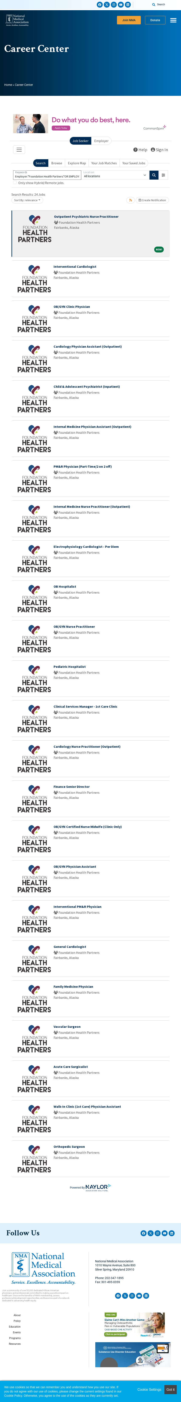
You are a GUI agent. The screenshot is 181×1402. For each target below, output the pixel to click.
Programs (15, 1338)
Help (140, 149)
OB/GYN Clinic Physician (72, 306)
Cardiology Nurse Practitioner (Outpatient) (87, 746)
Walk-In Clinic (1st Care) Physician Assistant (87, 1106)
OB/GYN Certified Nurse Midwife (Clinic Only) (88, 826)
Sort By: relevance (26, 200)
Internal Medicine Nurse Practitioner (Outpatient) (92, 506)
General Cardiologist (70, 946)
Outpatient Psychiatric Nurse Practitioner (86, 216)
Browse (56, 163)
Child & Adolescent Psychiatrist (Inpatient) (87, 386)
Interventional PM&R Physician (77, 906)
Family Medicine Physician (73, 986)
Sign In (159, 149)
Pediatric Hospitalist (70, 666)
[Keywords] (47, 175)
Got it (171, 1389)
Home (8, 84)
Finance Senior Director (72, 786)
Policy (17, 1321)
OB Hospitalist (65, 586)
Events (17, 1332)
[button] (163, 175)
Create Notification (152, 200)
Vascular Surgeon (67, 1026)
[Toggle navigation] (19, 149)
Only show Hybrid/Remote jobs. (41, 182)
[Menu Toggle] (173, 20)
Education (15, 1326)
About (17, 1315)
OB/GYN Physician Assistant (75, 866)
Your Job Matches (104, 163)
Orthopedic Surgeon (69, 1146)
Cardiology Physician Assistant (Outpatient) (88, 346)
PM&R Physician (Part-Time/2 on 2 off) (83, 466)
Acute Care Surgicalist (71, 1066)
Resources (15, 1343)
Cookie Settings (149, 1389)
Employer (101, 141)
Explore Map (77, 163)
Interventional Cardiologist (75, 266)
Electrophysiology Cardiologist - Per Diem (86, 546)
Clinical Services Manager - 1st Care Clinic (85, 706)
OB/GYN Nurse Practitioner (74, 626)
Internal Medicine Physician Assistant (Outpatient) (92, 426)
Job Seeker (80, 141)
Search (41, 163)
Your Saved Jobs (134, 163)
